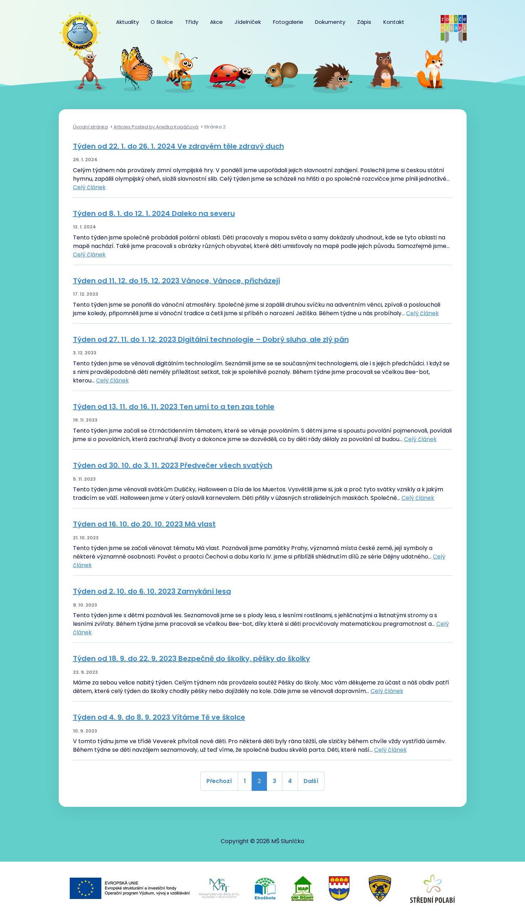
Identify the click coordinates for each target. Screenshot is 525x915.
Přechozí (219, 781)
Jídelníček (248, 22)
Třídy (191, 22)
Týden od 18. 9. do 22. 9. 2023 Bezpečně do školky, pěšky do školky (191, 658)
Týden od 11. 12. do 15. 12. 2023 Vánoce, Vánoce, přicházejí (176, 281)
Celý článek (89, 187)
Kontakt (393, 22)
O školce (162, 22)
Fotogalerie (288, 22)
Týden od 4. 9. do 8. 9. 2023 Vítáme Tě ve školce (159, 717)
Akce (216, 22)
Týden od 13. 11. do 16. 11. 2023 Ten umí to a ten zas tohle (173, 407)
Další (311, 781)
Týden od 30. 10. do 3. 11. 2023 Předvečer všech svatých (172, 465)
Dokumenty (330, 22)
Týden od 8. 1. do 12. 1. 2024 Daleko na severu (154, 213)
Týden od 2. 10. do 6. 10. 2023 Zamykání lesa (152, 591)
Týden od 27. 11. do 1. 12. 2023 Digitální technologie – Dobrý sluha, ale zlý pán (211, 339)
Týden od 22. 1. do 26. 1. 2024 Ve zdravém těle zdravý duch (178, 146)
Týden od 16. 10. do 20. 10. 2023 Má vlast (144, 524)
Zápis (364, 22)
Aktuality (127, 22)
